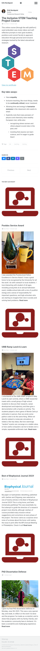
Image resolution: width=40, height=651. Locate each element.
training (24, 144)
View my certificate (9, 85)
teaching (16, 144)
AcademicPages (28, 645)
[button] (21, 3)
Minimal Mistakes (6, 646)
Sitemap (5, 639)
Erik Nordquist (7, 3)
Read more (23, 300)
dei (10, 144)
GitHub (11, 642)
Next (29, 170)
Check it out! (18, 525)
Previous (10, 170)
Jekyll (21, 645)
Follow (30, 12)
